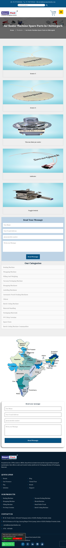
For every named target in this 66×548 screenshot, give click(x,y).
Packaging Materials (10, 313)
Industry (5, 488)
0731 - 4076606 (7, 528)
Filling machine (8, 504)
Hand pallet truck (40, 504)
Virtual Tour (33, 481)
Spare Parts (7, 322)
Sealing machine (8, 498)
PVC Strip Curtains (9, 317)
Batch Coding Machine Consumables (15, 326)
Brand (31, 485)
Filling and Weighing (10, 276)
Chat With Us (8, 544)
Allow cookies (7, 538)
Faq (4, 485)
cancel (17, 538)
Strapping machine (9, 501)
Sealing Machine (9, 267)
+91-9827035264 (29, 2)
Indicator (33, 176)
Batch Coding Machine (11, 304)
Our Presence (7, 481)
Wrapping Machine (9, 272)
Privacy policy (20, 536)
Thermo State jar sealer (33, 142)
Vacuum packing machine (42, 498)
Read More (11, 467)
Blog (30, 478)
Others (5, 299)
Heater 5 (33, 73)
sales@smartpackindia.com (46, 2)
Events (5, 478)
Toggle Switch (33, 210)
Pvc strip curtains (8, 507)
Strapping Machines (10, 285)
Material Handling (9, 308)
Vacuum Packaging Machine (13, 281)
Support (31, 488)
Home (12, 30)
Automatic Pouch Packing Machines (15, 295)
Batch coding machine (41, 507)
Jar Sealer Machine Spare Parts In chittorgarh (40, 30)
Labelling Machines (10, 290)
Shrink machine (39, 501)
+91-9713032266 (16, 2)
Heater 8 (33, 108)
